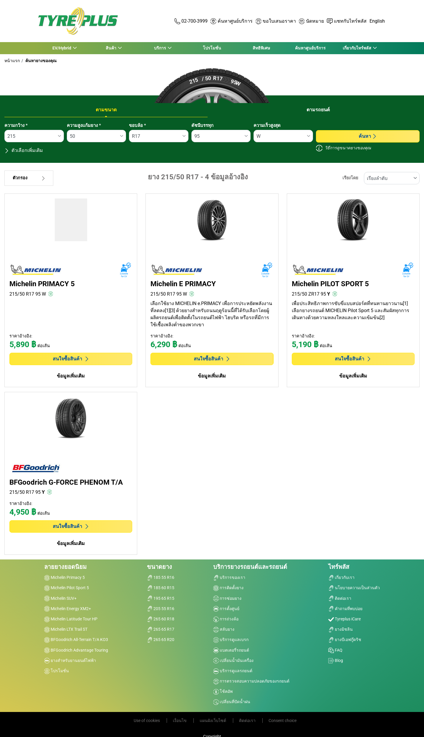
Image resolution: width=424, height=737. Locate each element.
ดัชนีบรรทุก (202, 125)
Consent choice (283, 720)
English (377, 21)
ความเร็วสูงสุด (267, 125)
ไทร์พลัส (338, 567)
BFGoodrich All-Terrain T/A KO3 (76, 639)
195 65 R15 (160, 598)
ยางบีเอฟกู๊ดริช (344, 639)
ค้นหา (368, 136)
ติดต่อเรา (339, 598)
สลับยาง (223, 629)
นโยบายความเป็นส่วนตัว (354, 587)
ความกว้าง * (16, 125)
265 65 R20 (160, 639)
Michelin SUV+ (60, 598)
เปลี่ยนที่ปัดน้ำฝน (231, 701)
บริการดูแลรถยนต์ (232, 670)
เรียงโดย (350, 177)
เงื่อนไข (180, 720)
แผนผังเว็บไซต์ (213, 720)
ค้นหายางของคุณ (40, 60)
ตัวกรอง (29, 177)
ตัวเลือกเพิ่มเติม (23, 150)
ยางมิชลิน (340, 629)
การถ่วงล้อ (225, 619)
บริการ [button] (160, 48)
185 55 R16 (160, 577)
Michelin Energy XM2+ (67, 608)
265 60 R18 (160, 619)
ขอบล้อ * (137, 125)
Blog (335, 660)
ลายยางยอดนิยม (65, 567)
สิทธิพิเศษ (261, 48)
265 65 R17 (160, 629)
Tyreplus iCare (344, 619)
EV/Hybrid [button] (62, 48)
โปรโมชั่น (212, 48)
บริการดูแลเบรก (231, 639)
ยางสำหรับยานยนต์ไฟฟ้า (70, 660)
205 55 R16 (160, 608)
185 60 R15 (160, 587)
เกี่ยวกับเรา (341, 577)
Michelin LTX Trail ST (65, 629)
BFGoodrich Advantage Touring (76, 650)
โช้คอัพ (223, 691)
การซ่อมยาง (227, 598)
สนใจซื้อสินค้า (71, 359)
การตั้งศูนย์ (226, 608)
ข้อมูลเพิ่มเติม (71, 376)
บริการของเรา (229, 577)
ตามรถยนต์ (318, 109)
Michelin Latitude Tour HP (70, 619)
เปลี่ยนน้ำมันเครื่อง (233, 660)
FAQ (335, 650)
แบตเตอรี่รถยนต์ (231, 650)
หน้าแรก (12, 60)
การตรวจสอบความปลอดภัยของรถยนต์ (251, 681)
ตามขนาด (106, 109)
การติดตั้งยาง (228, 587)
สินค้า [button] (111, 48)
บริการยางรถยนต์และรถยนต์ (250, 567)
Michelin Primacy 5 (64, 577)
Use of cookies (147, 720)
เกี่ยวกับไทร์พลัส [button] (357, 48)
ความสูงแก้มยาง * (84, 125)
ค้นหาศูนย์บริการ (310, 48)
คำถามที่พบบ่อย (345, 608)
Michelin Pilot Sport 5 (66, 587)
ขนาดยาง (159, 567)
